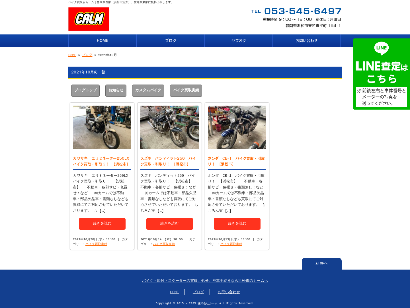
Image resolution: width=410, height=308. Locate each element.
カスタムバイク (148, 90)
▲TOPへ (321, 263)
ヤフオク (238, 40)
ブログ (170, 40)
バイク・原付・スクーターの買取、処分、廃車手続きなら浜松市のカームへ (205, 280)
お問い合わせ (307, 40)
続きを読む (102, 222)
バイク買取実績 (186, 90)
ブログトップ (85, 90)
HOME (102, 40)
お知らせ (115, 90)
